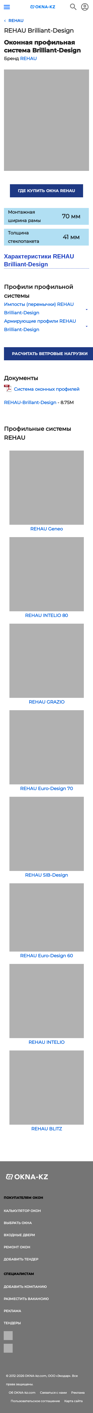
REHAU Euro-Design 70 (46, 750)
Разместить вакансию (26, 1299)
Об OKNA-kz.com (22, 1392)
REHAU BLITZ (46, 1091)
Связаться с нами (53, 1392)
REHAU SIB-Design (46, 837)
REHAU (28, 58)
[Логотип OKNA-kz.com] (43, 6)
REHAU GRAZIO (46, 664)
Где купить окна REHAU (46, 190)
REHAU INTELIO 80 (46, 577)
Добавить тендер (21, 1259)
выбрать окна (18, 1223)
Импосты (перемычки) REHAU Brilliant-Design (46, 309)
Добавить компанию (25, 1287)
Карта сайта (73, 1401)
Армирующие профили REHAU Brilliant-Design (46, 325)
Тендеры (12, 1323)
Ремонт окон (17, 1247)
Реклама (12, 1311)
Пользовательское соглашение (35, 1401)
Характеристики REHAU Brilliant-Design (39, 260)
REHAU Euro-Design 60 (46, 920)
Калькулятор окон (22, 1211)
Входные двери (19, 1235)
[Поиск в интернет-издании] (73, 6)
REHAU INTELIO (46, 1004)
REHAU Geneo (46, 491)
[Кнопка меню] (7, 7)
